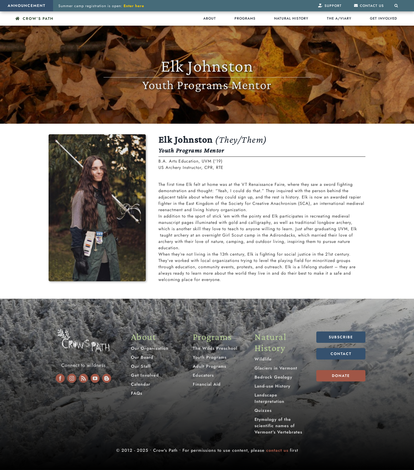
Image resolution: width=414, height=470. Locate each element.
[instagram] (71, 378)
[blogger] (106, 378)
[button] (396, 5)
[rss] (83, 378)
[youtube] (95, 378)
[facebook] (60, 378)
